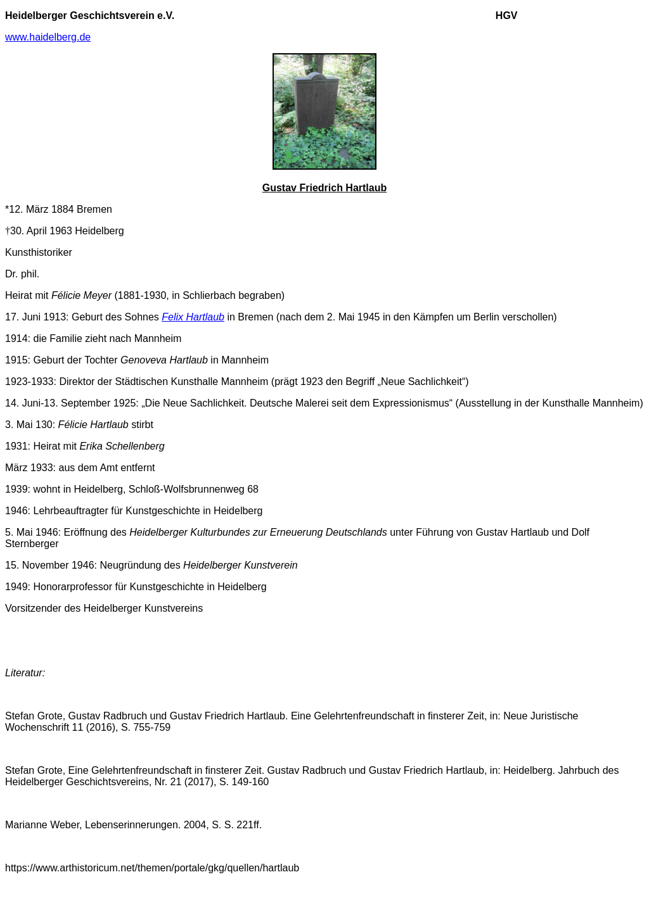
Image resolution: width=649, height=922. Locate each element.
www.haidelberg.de (48, 37)
